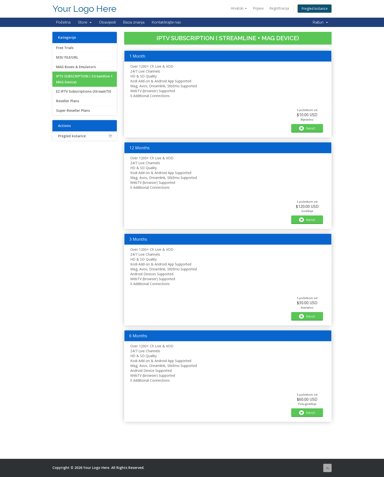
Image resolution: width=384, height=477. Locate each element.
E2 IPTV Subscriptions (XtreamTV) (83, 91)
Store (85, 22)
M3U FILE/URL (67, 57)
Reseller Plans (67, 101)
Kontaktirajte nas (166, 22)
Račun (320, 22)
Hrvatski (239, 8)
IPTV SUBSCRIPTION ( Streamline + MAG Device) (84, 79)
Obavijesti (107, 22)
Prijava (258, 8)
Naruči (307, 128)
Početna (63, 22)
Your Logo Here (84, 8)
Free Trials (64, 48)
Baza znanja (133, 22)
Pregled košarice (314, 8)
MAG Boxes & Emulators (76, 67)
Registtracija (279, 8)
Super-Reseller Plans (73, 110)
